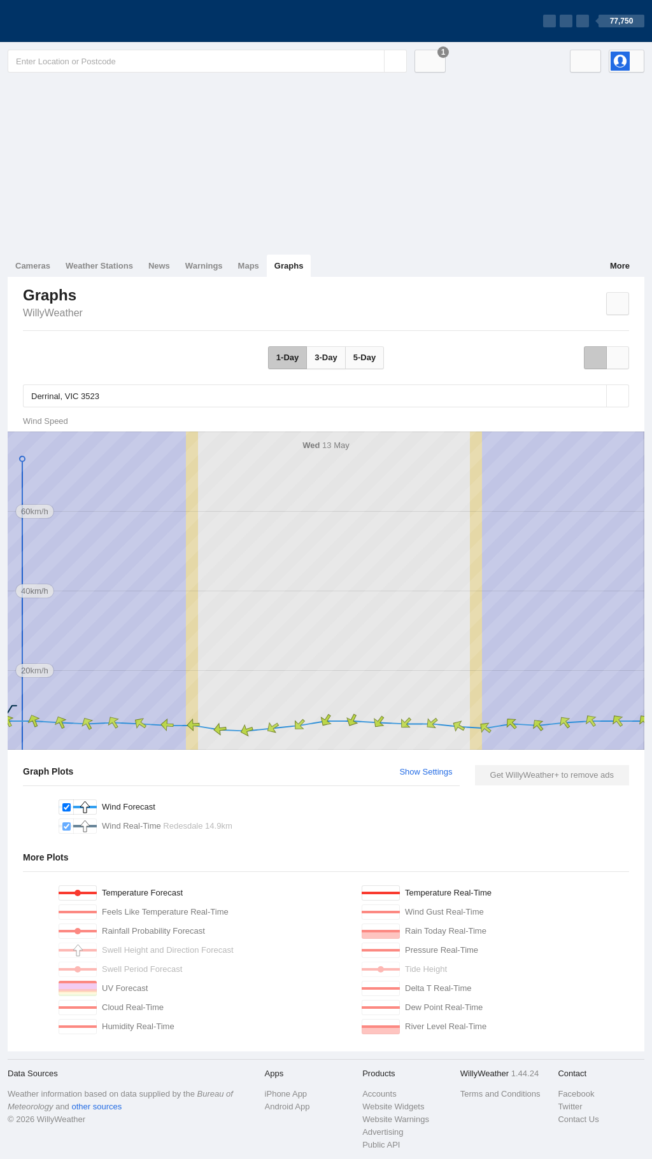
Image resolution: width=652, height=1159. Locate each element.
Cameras (32, 265)
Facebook (576, 1094)
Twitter (570, 1106)
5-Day (364, 357)
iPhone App (286, 1094)
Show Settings (425, 771)
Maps (248, 265)
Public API (381, 1144)
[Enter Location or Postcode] (207, 61)
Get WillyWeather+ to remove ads (552, 775)
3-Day (326, 357)
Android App (287, 1106)
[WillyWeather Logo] (67, 21)
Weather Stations (99, 265)
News (159, 265)
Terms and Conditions (500, 1094)
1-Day (287, 357)
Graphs (289, 265)
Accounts (379, 1094)
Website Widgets (393, 1106)
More (620, 265)
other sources (96, 1106)
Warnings (204, 265)
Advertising (382, 1132)
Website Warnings (395, 1119)
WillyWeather (53, 312)
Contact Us (578, 1119)
